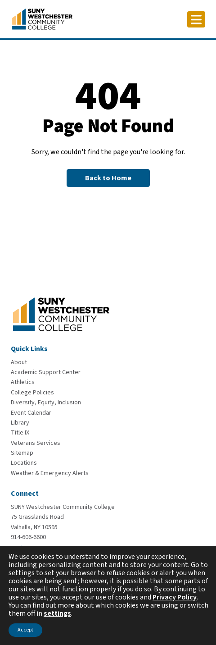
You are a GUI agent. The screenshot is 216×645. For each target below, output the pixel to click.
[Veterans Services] (35, 443)
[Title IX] (20, 432)
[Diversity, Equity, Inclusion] (46, 402)
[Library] (20, 422)
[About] (19, 362)
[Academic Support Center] (46, 372)
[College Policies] (32, 392)
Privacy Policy (175, 597)
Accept (25, 630)
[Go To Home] (42, 18)
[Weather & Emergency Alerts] (50, 473)
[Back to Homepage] (108, 178)
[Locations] (24, 462)
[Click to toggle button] (196, 19)
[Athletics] (23, 382)
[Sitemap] (22, 452)
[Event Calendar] (31, 412)
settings (57, 613)
